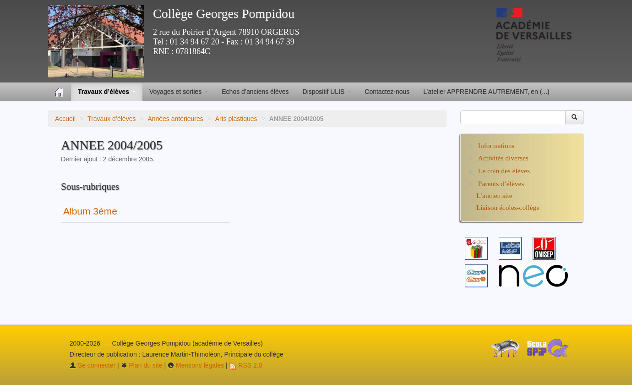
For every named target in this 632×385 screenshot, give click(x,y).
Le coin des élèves (504, 171)
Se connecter (92, 365)
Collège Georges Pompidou (223, 13)
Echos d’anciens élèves (255, 91)
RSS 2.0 (245, 365)
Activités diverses (503, 158)
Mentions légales (196, 365)
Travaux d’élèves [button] (107, 91)
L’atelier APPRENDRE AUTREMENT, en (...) (486, 91)
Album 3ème (90, 211)
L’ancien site (494, 195)
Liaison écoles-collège (507, 207)
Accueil (65, 118)
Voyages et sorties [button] (178, 91)
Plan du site (142, 365)
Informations (496, 145)
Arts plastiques (236, 118)
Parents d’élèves (501, 183)
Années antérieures (175, 118)
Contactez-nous (387, 91)
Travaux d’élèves (111, 118)
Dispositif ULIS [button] (327, 91)
